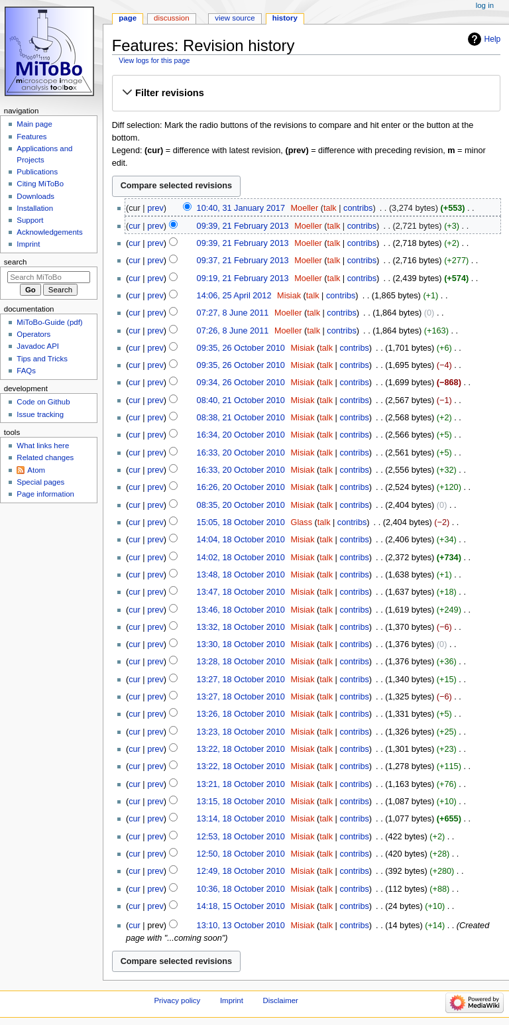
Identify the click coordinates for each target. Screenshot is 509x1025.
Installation (35, 208)
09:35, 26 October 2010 (241, 348)
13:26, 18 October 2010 (241, 714)
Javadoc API (38, 346)
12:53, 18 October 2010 (241, 836)
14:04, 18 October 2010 (241, 539)
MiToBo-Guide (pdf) (49, 322)
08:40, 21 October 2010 (241, 400)
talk (330, 208)
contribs (357, 208)
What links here (43, 446)
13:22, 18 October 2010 (241, 749)
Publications (37, 172)
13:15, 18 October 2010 (241, 801)
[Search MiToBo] (48, 277)
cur (135, 226)
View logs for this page (154, 60)
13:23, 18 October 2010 (241, 732)
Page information (45, 494)
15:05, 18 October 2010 (241, 522)
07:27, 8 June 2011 (233, 313)
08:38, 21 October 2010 (241, 417)
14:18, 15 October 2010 (241, 906)
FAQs (26, 371)
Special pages (40, 482)
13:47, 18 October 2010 (241, 592)
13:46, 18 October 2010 (241, 610)
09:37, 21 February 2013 (243, 260)
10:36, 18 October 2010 (241, 889)
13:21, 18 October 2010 (241, 784)
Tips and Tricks (42, 359)
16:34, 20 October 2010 (241, 435)
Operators (33, 334)
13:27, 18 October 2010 (241, 679)
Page (128, 18)
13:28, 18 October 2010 (241, 661)
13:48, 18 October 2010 (241, 574)
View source (234, 18)
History (285, 18)
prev (155, 208)
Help (492, 39)
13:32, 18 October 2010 (241, 627)
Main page (34, 124)
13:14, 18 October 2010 (241, 818)
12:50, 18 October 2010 (241, 854)
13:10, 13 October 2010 (241, 925)
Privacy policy (177, 1000)
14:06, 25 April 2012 (234, 295)
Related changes (45, 457)
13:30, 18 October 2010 (241, 644)
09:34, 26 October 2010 (241, 382)
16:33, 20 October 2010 (241, 452)
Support (30, 220)
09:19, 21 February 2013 (243, 278)
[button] (306, 93)
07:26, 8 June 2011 (233, 330)
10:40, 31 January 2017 (241, 208)
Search (15, 262)
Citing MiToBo (40, 184)
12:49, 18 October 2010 (241, 871)
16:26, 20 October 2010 (241, 487)
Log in (485, 5)
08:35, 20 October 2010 (241, 505)
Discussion (171, 18)
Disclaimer (280, 1000)
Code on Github (43, 402)
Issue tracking (40, 414)
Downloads (35, 196)
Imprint (28, 244)
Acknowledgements (49, 232)
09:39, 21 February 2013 (243, 226)
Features (31, 137)
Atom (36, 470)
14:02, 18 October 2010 (241, 557)
